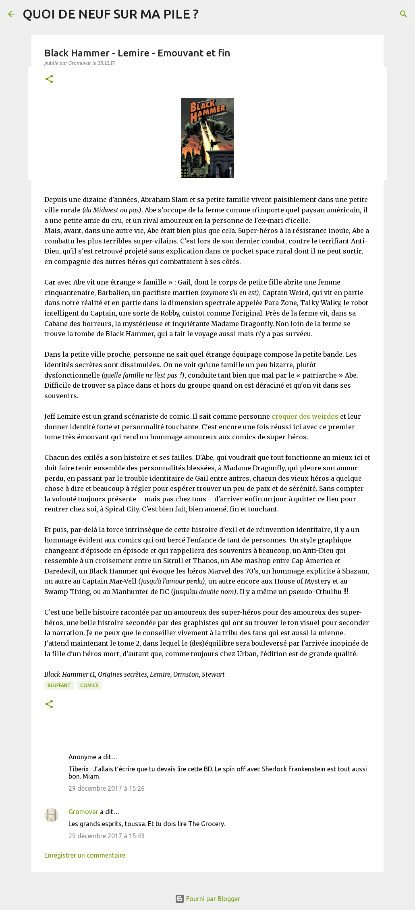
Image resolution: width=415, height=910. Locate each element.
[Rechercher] (404, 14)
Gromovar (83, 811)
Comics (89, 685)
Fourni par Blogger (207, 898)
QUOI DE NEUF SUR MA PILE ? (111, 13)
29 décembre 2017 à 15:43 (106, 835)
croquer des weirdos (305, 416)
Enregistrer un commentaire (84, 855)
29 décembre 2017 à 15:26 (106, 788)
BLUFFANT (59, 685)
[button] (49, 79)
